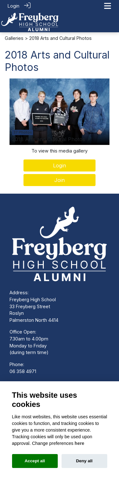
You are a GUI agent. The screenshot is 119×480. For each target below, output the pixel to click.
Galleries (14, 38)
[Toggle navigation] (107, 5)
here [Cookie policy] (79, 443)
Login (13, 6)
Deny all (84, 460)
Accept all (34, 460)
